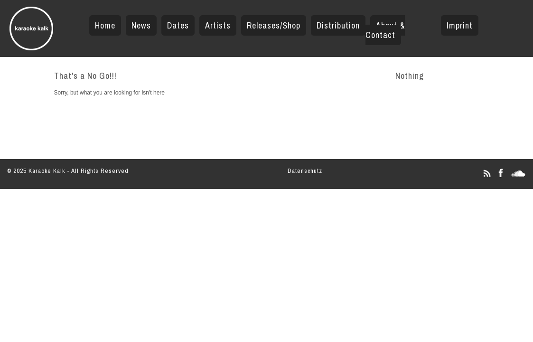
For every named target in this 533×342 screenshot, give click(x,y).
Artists (218, 25)
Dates (178, 25)
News (141, 25)
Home (105, 25)
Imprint (460, 25)
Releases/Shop (273, 25)
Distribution (338, 25)
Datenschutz (305, 171)
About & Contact (385, 30)
